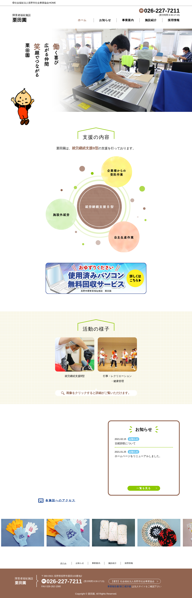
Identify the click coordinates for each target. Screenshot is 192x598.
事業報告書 (113, 586)
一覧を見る (143, 488)
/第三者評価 (125, 586)
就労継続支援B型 (85, 148)
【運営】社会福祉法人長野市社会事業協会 (134, 581)
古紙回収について (125, 443)
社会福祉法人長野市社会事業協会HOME (34, 2)
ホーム (82, 20)
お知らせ (105, 20)
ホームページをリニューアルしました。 (138, 456)
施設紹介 (151, 20)
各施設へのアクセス (56, 500)
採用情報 (173, 20)
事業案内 (128, 20)
